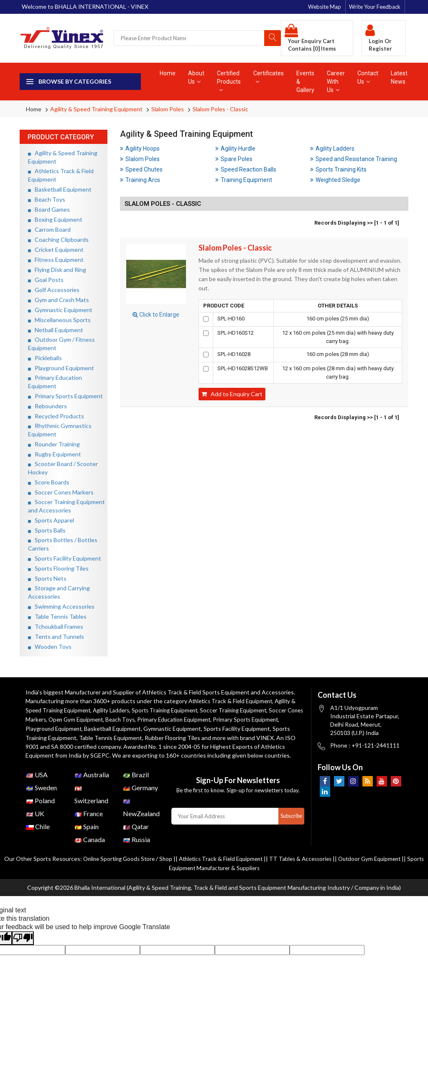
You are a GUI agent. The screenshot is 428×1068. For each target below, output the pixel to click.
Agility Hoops (140, 148)
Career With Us (336, 81)
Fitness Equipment (56, 259)
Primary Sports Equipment (65, 396)
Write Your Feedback (374, 6)
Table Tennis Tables (57, 616)
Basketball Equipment (60, 189)
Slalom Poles (167, 109)
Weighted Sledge (335, 180)
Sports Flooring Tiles (58, 568)
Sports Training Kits (338, 169)
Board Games (49, 209)
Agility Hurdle (235, 148)
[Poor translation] (23, 944)
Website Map (324, 6)
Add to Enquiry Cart (231, 393)
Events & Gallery (305, 81)
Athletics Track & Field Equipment (233, 700)
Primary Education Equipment (199, 718)
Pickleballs (45, 357)
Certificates (268, 77)
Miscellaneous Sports (59, 319)
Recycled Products (56, 416)
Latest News (399, 77)
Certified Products (229, 81)
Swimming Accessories (61, 606)
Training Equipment (243, 180)
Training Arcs (140, 180)
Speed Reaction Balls (245, 169)
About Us (196, 77)
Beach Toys (46, 199)
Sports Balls (47, 530)
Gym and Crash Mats (58, 299)
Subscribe (290, 823)
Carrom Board (49, 229)
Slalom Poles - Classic (220, 109)
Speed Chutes (141, 169)
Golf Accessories (53, 289)
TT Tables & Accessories (312, 865)
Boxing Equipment (55, 219)
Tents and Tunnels (56, 636)
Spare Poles (233, 159)
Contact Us (367, 77)
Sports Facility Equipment (64, 558)
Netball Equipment (55, 329)
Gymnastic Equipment (60, 309)
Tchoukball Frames (55, 626)
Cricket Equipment (56, 249)
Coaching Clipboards (58, 239)
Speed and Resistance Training (353, 159)
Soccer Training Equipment (246, 709)
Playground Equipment (61, 367)
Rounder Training (54, 444)
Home (168, 73)
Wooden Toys (49, 646)
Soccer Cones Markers (61, 492)
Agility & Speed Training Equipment (96, 109)
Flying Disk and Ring (57, 269)
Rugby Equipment (54, 454)
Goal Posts (46, 279)
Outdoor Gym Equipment (385, 865)
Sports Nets (47, 578)
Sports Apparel (51, 520)
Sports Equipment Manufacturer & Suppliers (214, 874)
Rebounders (47, 406)
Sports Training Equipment (173, 709)
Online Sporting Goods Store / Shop (131, 865)
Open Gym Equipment (97, 718)
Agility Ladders (332, 148)
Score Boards (48, 482)
